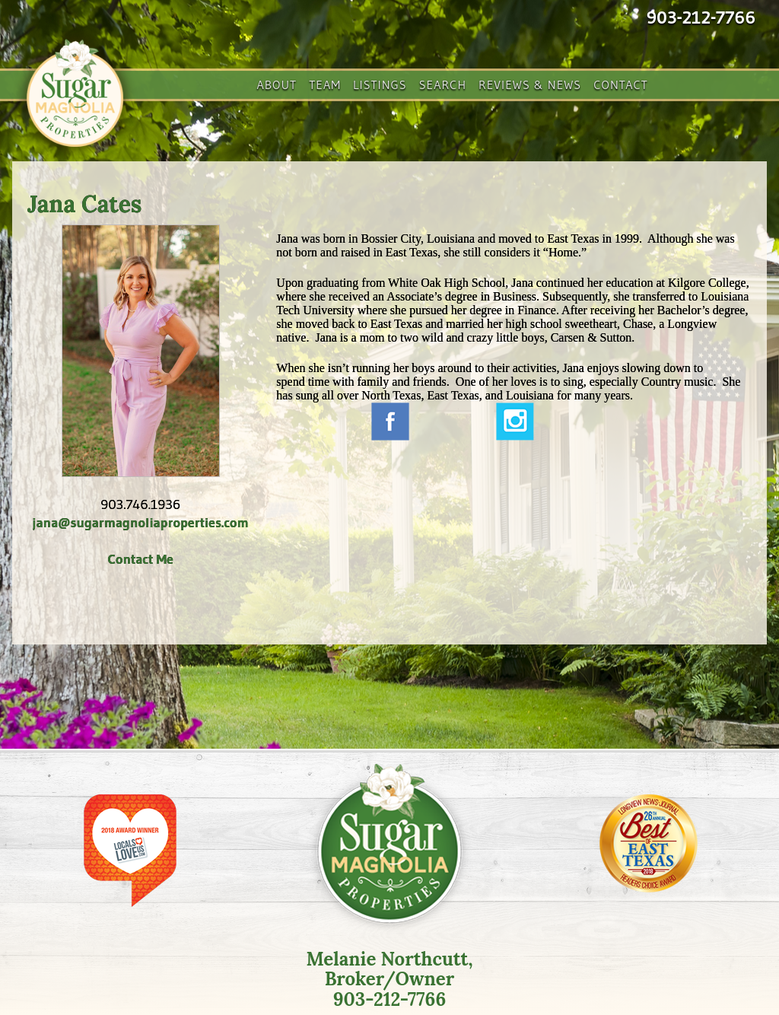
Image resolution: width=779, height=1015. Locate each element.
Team (325, 84)
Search (442, 84)
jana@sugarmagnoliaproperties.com (141, 522)
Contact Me (140, 559)
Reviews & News (530, 84)
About (276, 84)
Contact (620, 84)
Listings (380, 84)
